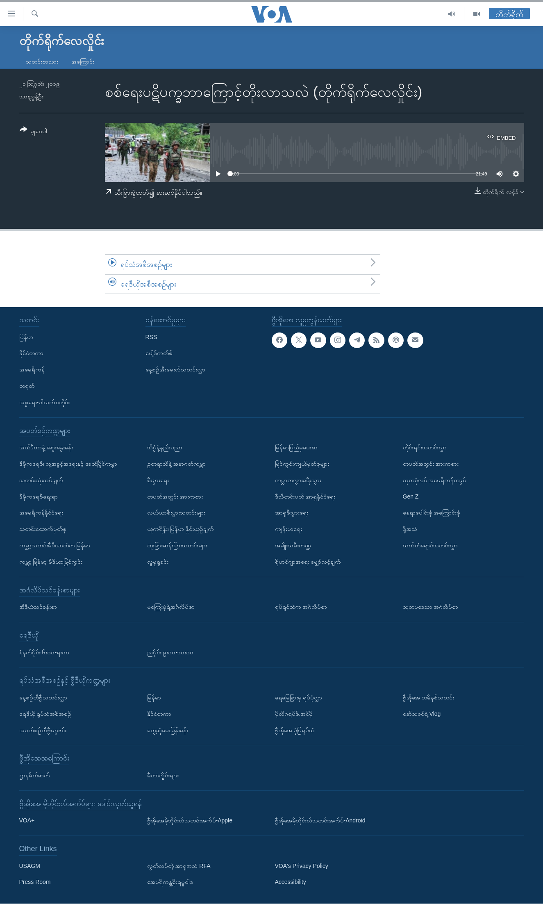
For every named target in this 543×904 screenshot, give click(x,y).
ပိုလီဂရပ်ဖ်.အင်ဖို (294, 713)
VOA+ (27, 820)
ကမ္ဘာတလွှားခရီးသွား (298, 480)
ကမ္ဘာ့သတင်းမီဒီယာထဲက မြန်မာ (55, 545)
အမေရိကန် (32, 370)
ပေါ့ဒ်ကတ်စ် (159, 353)
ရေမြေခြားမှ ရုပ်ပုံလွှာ (299, 697)
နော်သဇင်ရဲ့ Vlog (422, 713)
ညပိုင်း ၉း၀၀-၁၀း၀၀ (170, 652)
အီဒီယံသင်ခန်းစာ (38, 606)
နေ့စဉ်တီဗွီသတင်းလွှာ (43, 697)
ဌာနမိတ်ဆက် (34, 775)
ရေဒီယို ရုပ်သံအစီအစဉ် (45, 713)
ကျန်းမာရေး (288, 529)
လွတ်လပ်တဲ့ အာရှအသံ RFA (179, 866)
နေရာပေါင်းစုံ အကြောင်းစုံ (432, 513)
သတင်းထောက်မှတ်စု (42, 529)
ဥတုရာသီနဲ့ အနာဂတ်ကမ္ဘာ (176, 463)
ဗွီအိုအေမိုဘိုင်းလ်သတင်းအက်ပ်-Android (320, 820)
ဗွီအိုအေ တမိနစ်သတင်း (428, 697)
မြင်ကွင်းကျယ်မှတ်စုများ (302, 463)
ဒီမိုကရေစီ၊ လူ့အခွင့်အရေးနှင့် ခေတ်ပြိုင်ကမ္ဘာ (68, 463)
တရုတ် (26, 386)
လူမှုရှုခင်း (157, 561)
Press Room (35, 882)
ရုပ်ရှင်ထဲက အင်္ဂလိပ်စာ (301, 606)
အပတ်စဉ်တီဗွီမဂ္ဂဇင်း (42, 730)
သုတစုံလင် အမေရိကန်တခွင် (434, 480)
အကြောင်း (82, 61)
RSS (151, 337)
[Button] (34, 132)
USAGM (29, 866)
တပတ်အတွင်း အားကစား (175, 496)
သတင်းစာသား (42, 61)
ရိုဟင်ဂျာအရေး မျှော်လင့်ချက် (308, 561)
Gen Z (411, 496)
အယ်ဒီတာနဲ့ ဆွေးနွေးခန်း (46, 447)
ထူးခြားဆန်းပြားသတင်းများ (177, 545)
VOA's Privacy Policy (301, 866)
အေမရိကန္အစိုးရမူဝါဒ (170, 882)
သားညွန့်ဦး (31, 96)
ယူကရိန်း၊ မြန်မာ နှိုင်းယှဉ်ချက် (180, 529)
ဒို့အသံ (410, 529)
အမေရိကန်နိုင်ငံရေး (41, 513)
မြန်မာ (26, 337)
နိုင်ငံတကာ (31, 353)
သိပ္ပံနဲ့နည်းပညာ (164, 447)
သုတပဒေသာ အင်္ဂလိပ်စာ (431, 606)
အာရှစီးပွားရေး (291, 513)
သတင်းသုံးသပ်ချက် (41, 480)
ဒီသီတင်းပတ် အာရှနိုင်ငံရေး (305, 496)
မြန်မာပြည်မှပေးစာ (296, 447)
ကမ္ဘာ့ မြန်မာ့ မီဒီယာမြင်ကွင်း (51, 561)
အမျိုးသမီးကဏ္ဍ (293, 545)
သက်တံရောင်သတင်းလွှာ (430, 545)
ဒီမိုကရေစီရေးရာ (38, 496)
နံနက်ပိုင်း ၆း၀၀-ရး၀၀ (44, 652)
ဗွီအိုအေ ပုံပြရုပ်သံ (295, 730)
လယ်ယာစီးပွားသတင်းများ (176, 513)
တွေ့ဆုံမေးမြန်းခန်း (167, 730)
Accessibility (290, 882)
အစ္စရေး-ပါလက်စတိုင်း (44, 402)
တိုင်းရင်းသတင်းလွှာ (425, 447)
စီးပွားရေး (158, 480)
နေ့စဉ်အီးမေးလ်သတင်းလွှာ (175, 370)
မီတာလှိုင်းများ (163, 775)
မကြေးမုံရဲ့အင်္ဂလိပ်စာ (171, 606)
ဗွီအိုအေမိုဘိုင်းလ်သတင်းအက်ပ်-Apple (189, 820)
